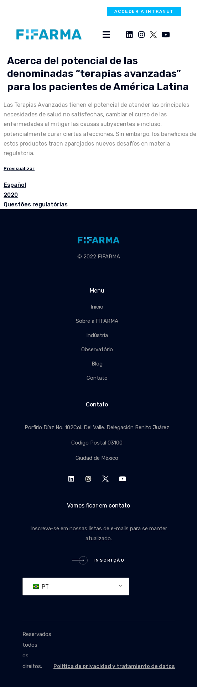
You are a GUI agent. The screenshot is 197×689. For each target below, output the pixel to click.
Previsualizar (19, 168)
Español (15, 185)
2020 (11, 194)
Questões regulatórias (36, 204)
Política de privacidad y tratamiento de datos (114, 666)
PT (41, 586)
